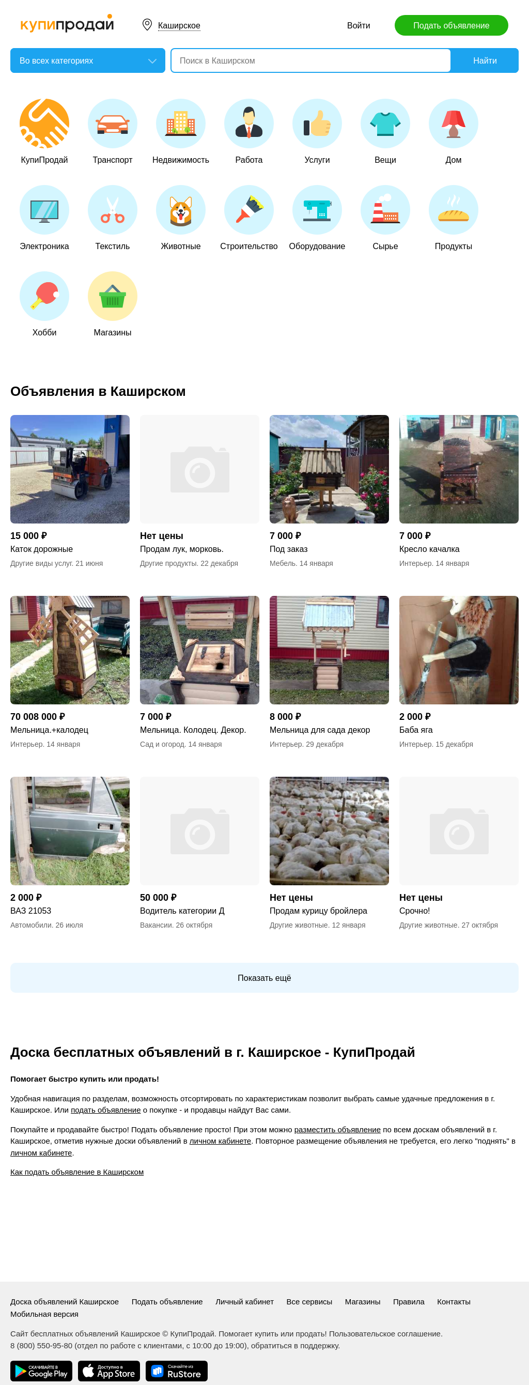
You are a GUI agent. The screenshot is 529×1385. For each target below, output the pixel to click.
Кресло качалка (429, 549)
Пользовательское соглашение (385, 1333)
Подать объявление (451, 25)
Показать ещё (264, 978)
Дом (453, 131)
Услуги (317, 131)
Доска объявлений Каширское (64, 1301)
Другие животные (299, 925)
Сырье (385, 218)
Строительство (248, 218)
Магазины (112, 304)
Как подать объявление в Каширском (77, 1171)
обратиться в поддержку (294, 1345)
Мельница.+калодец (49, 730)
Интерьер (415, 563)
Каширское (179, 25)
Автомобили (31, 925)
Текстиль (112, 218)
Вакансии (156, 925)
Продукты (453, 218)
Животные (181, 218)
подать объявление (106, 1109)
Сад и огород (162, 744)
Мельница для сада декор (320, 730)
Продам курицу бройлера (318, 910)
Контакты (454, 1301)
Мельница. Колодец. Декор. (193, 730)
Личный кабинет (244, 1301)
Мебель (282, 563)
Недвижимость (180, 131)
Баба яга (416, 730)
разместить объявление (337, 1129)
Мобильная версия (44, 1314)
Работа (249, 131)
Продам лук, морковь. (182, 549)
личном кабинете (220, 1140)
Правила (409, 1301)
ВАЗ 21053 (30, 910)
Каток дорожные (41, 549)
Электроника (44, 218)
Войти (358, 25)
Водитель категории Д (182, 910)
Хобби (44, 304)
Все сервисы (309, 1301)
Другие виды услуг (41, 563)
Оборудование (317, 218)
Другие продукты (168, 563)
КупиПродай (44, 131)
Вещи (385, 131)
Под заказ (288, 549)
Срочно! (414, 910)
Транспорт (112, 131)
